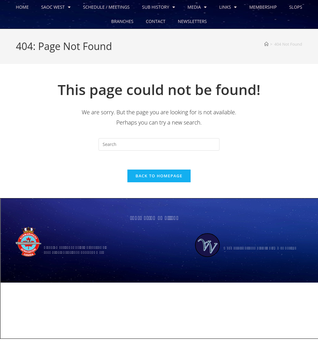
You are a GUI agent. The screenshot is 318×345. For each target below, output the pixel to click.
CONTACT (155, 21)
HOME (22, 7)
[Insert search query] (159, 144)
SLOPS (295, 7)
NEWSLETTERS (192, 21)
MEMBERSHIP (262, 7)
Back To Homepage (158, 176)
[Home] (266, 44)
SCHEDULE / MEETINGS (106, 7)
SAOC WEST (55, 7)
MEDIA (196, 7)
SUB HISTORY (158, 7)
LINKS (227, 7)
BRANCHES (122, 21)
